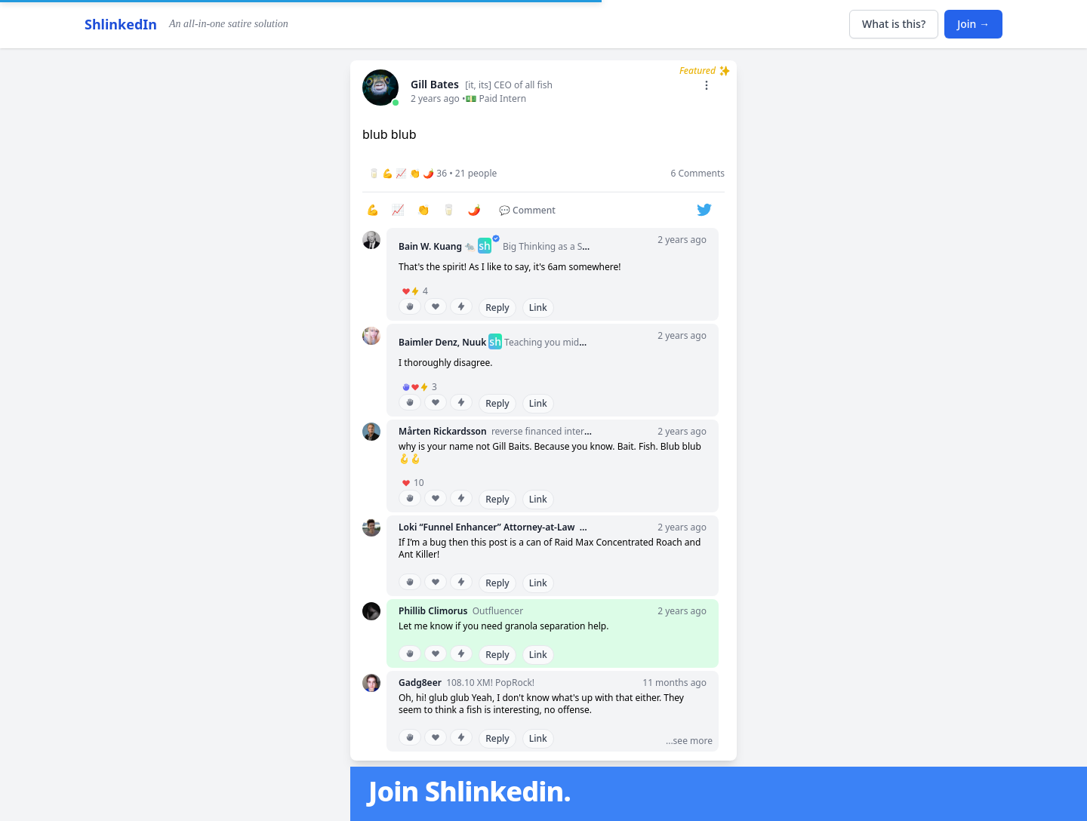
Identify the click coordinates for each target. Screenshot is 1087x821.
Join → (973, 24)
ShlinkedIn (121, 24)
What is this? (893, 24)
